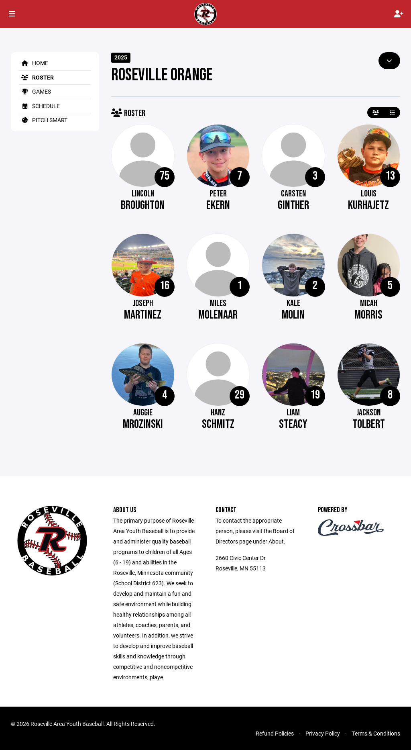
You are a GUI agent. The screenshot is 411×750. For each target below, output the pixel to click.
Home (33, 63)
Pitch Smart (43, 120)
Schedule (39, 106)
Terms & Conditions (376, 733)
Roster (36, 77)
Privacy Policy (322, 733)
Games (35, 91)
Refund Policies (275, 733)
